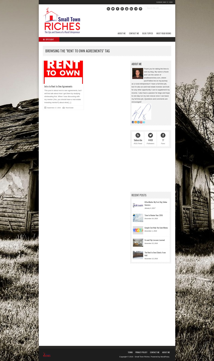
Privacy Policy (141, 352)
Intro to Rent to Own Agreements (58, 86)
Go (169, 8)
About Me (122, 33)
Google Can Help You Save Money (156, 227)
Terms (130, 352)
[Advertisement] (140, 21)
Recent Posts (139, 195)
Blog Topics (147, 33)
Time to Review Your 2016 (154, 215)
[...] (69, 102)
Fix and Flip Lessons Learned (155, 240)
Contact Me (134, 33)
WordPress (164, 357)
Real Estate (69, 108)
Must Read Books (163, 33)
